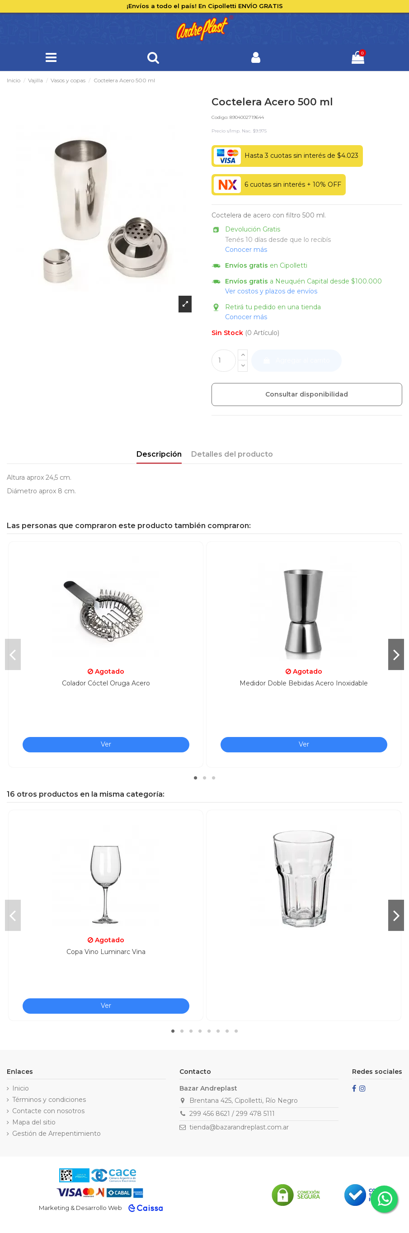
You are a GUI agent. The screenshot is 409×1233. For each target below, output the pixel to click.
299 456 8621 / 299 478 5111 (232, 1114)
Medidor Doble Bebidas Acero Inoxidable (304, 683)
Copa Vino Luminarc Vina (106, 952)
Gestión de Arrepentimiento (56, 1133)
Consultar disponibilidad (306, 394)
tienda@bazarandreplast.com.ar (239, 1127)
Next (396, 654)
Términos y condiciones (49, 1100)
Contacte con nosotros (48, 1111)
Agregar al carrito (296, 360)
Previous (13, 654)
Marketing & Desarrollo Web (80, 1207)
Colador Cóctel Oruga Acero (106, 683)
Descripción (159, 454)
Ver (106, 744)
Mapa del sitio (34, 1122)
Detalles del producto (232, 454)
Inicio (20, 1088)
